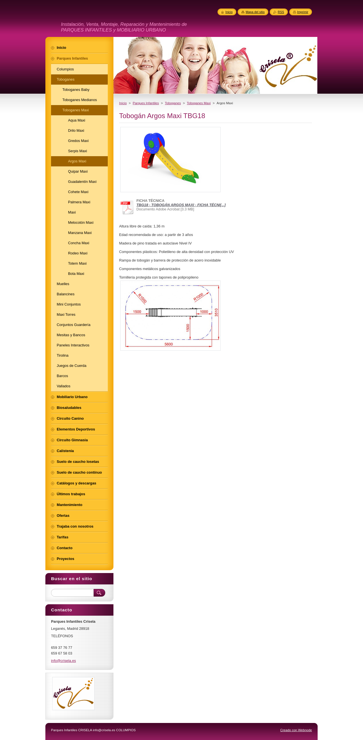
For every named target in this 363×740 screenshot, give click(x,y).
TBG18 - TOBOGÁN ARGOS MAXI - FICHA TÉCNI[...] (180, 205)
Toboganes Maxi (199, 103)
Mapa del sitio (255, 12)
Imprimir (302, 12)
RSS (281, 12)
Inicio (123, 103)
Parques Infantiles (146, 103)
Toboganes (173, 103)
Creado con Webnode (296, 730)
